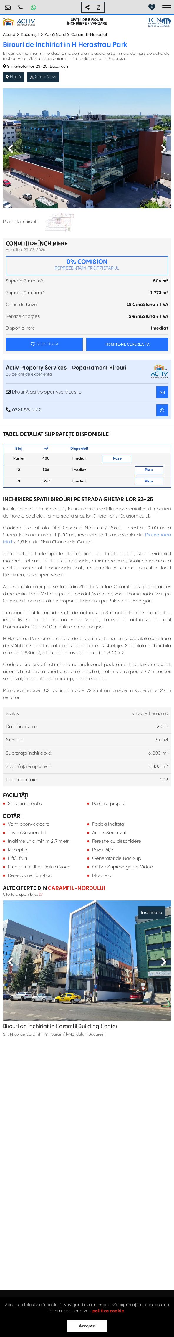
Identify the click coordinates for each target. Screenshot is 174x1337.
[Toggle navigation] (166, 7)
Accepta (87, 1326)
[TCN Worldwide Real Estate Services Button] (159, 22)
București (30, 35)
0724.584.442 (21, 5)
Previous (10, 148)
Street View (43, 77)
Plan (149, 470)
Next (163, 148)
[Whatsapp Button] (33, 7)
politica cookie (108, 1311)
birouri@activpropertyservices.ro (8, 5)
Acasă (9, 35)
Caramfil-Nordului (89, 35)
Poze (117, 458)
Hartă (13, 77)
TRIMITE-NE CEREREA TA (127, 344)
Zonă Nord (55, 35)
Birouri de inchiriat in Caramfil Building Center (60, 1026)
